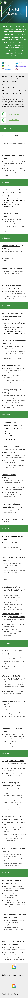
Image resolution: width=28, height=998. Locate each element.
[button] (2, 2)
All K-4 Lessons (14, 115)
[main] (14, 11)
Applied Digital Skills (10, 994)
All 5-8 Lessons (14, 120)
